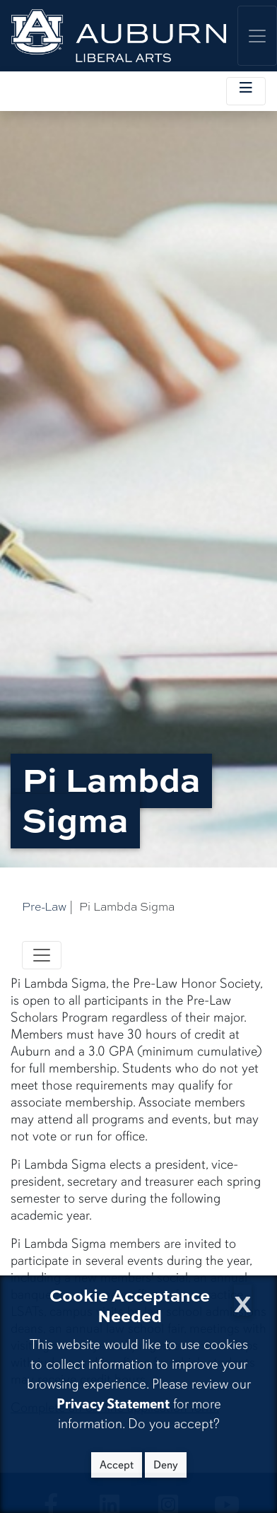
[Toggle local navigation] (246, 91)
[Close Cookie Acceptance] (243, 1300)
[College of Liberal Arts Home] (118, 36)
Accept (117, 1465)
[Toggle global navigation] (257, 36)
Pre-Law (44, 906)
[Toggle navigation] (41, 955)
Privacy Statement (113, 1404)
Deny (165, 1465)
